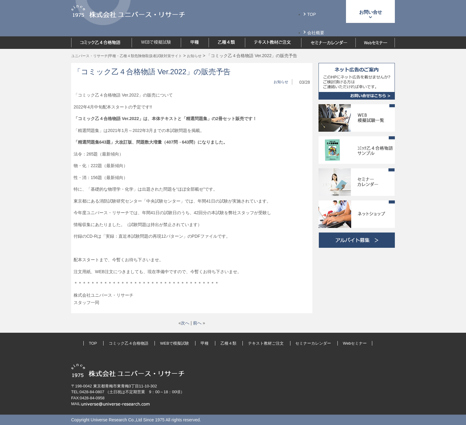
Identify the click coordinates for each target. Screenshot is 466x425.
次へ (185, 323)
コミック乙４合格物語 (128, 343)
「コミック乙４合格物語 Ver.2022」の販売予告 (152, 72)
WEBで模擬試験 (174, 343)
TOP (311, 14)
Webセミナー (355, 343)
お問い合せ (370, 12)
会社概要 (315, 32)
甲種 (205, 343)
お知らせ (281, 82)
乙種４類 (228, 343)
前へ (197, 323)
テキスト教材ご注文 (266, 343)
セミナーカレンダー (313, 343)
